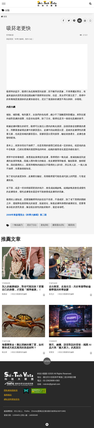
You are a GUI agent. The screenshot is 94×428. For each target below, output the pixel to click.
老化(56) (44, 225)
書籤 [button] (90, 20)
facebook (63, 21)
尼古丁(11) (31, 225)
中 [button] (80, 21)
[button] (90, 3)
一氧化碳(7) (17, 225)
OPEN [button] (47, 363)
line (73, 21)
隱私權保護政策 (11, 392)
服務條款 (8, 397)
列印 (84, 20)
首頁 (4, 16)
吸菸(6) (71, 225)
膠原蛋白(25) (58, 225)
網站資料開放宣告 (12, 401)
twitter (68, 21)
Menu (3, 3)
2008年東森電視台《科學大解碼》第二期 (26, 215)
